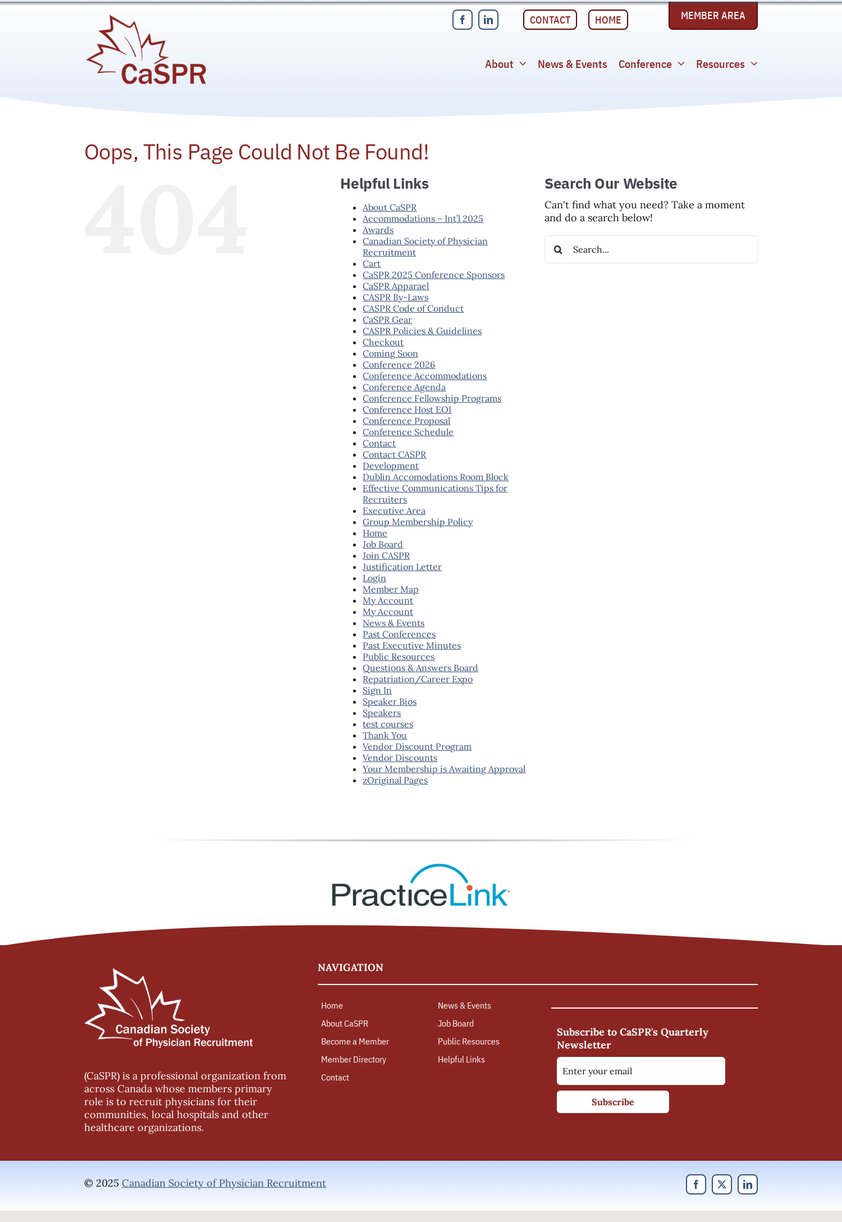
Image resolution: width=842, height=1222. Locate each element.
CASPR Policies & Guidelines (422, 330)
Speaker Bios (390, 701)
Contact (379, 443)
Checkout (383, 342)
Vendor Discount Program (417, 746)
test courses (388, 723)
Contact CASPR (394, 454)
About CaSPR (390, 207)
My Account (388, 600)
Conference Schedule (408, 431)
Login (374, 577)
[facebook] (462, 20)
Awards (378, 229)
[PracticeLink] (421, 867)
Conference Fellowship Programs (432, 398)
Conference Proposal (406, 420)
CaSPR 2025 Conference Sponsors (434, 274)
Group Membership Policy (418, 521)
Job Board (383, 544)
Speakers (382, 712)
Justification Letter (402, 566)
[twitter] (722, 1184)
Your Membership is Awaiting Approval (444, 768)
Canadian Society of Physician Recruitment (224, 1183)
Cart (372, 263)
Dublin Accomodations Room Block (436, 476)
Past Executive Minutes (412, 645)
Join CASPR (386, 555)
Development (391, 465)
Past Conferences (399, 634)
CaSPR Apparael (396, 285)
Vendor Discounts (400, 757)
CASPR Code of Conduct (413, 308)
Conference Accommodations (425, 375)
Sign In (377, 690)
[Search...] (651, 249)
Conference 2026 (399, 364)
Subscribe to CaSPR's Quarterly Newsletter (632, 1038)
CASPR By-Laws (395, 297)
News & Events (393, 622)
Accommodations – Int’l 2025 (423, 218)
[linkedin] (488, 20)
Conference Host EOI (407, 409)
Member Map (391, 589)
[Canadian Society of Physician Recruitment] (146, 17)
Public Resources (398, 656)
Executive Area (394, 510)
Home (375, 533)
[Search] (558, 249)
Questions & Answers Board (420, 667)
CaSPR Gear (387, 319)
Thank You (385, 735)
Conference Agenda (404, 387)
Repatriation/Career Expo (418, 679)
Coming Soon (390, 353)
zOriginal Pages (395, 780)
